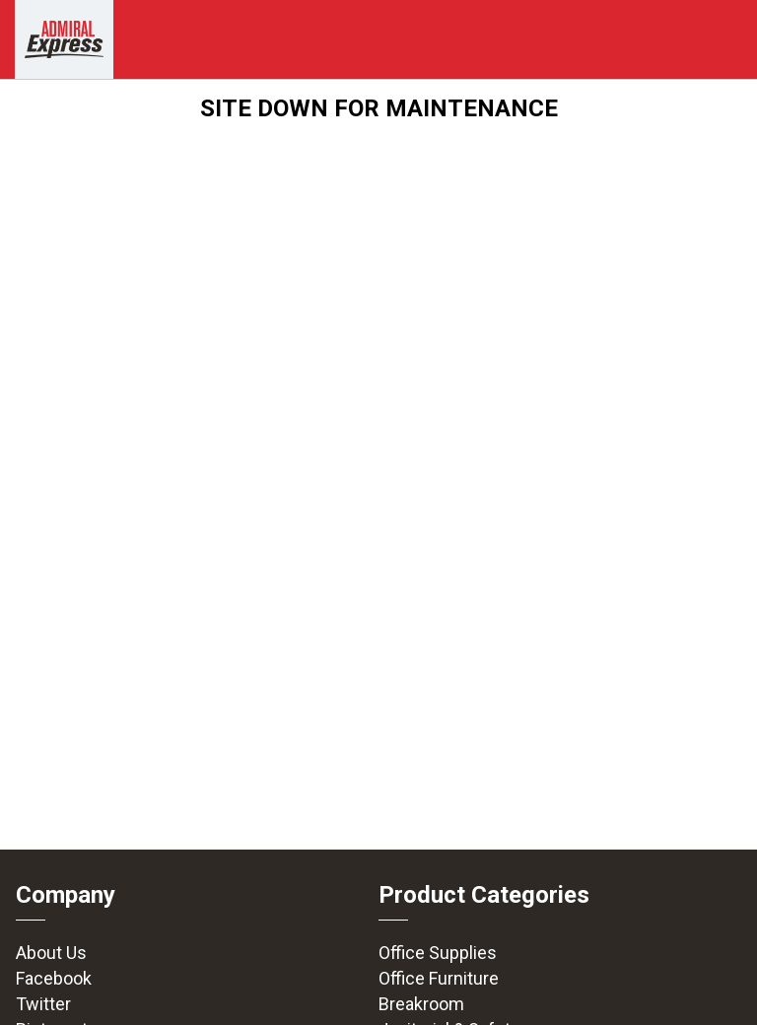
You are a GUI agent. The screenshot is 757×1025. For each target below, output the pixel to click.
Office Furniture (438, 978)
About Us (51, 952)
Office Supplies (437, 952)
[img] (64, 39)
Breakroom (421, 1003)
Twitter (43, 1003)
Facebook (54, 978)
